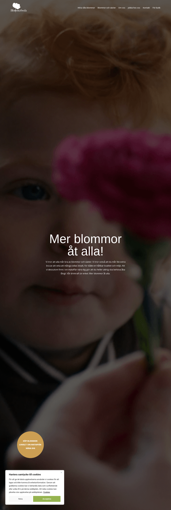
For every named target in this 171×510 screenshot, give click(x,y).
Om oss (121, 7)
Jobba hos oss (134, 7)
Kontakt (146, 7)
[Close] (61, 472)
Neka (20, 499)
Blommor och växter (107, 7)
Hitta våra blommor (86, 7)
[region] (34, 487)
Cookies (46, 492)
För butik (156, 7)
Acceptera (47, 499)
